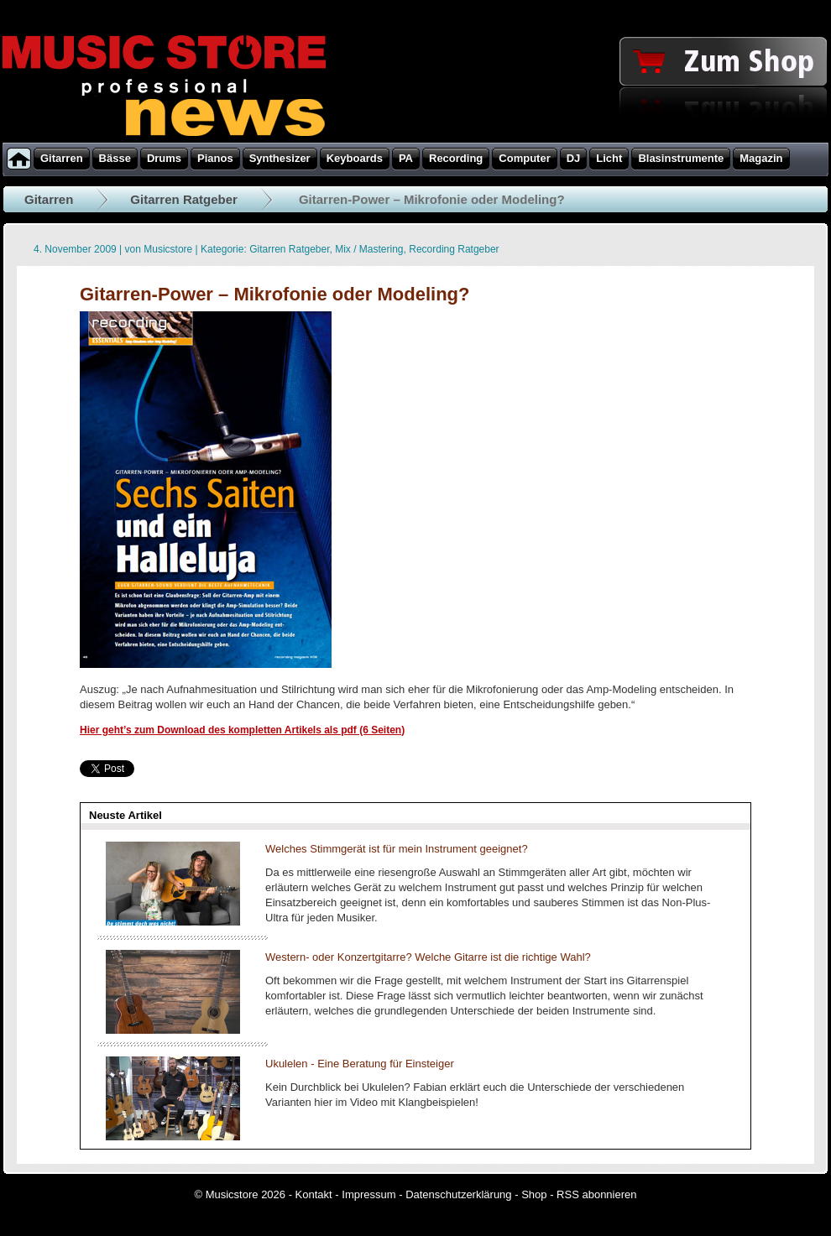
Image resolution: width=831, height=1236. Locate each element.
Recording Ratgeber (454, 249)
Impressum (368, 1194)
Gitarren (48, 199)
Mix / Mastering (369, 249)
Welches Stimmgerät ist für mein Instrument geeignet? (396, 848)
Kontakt (313, 1194)
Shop (533, 1194)
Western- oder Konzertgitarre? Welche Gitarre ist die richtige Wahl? (428, 957)
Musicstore (168, 249)
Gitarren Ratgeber (184, 199)
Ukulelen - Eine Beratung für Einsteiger (359, 1063)
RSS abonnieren (596, 1194)
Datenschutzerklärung (458, 1194)
